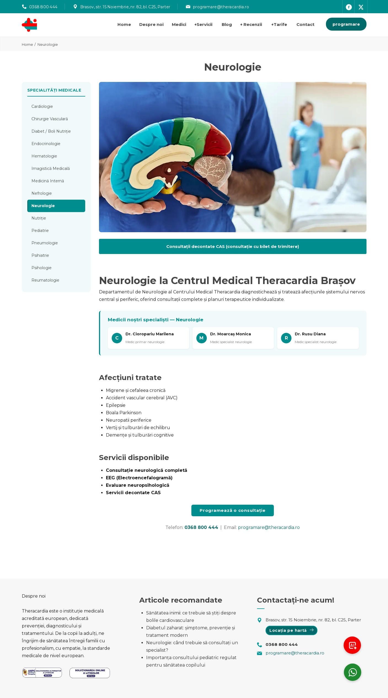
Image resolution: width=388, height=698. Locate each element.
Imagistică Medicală (50, 168)
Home (124, 24)
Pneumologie (44, 242)
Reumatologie (45, 280)
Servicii (203, 24)
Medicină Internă (47, 180)
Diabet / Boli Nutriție (51, 131)
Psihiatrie (40, 255)
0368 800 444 (43, 6)
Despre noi (151, 24)
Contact (305, 24)
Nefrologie (41, 193)
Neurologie (43, 205)
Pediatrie (40, 230)
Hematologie (44, 156)
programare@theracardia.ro (221, 6)
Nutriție (38, 218)
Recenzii (251, 24)
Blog (227, 24)
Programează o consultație (233, 510)
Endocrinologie (45, 143)
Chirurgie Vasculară (49, 118)
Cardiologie (42, 106)
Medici (179, 24)
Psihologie (41, 267)
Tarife (279, 24)
